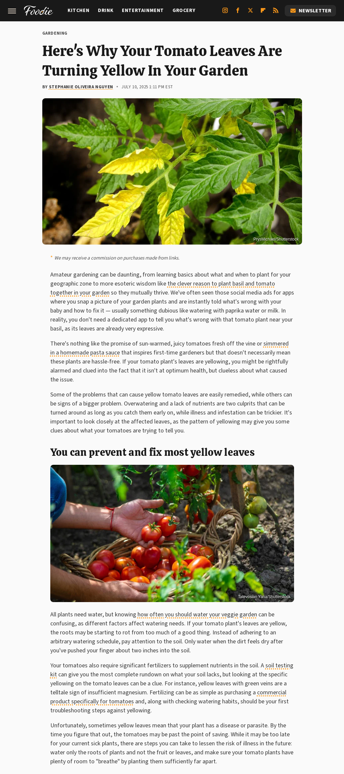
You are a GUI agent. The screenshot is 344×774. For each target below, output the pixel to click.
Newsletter (310, 10)
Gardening (55, 33)
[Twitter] (250, 13)
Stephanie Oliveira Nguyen (81, 87)
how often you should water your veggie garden (197, 614)
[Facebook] (237, 13)
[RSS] (275, 13)
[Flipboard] (263, 13)
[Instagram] (225, 13)
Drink (105, 10)
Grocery (183, 10)
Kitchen (78, 10)
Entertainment (143, 10)
